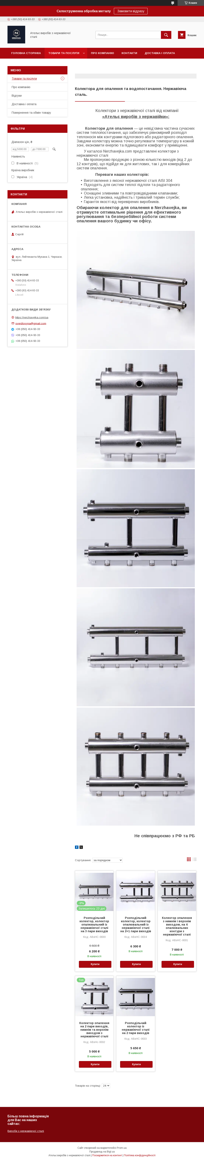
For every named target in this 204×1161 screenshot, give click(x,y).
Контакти (129, 53)
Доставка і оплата (160, 53)
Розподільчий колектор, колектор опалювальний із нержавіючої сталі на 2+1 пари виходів (135, 924)
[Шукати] (166, 35)
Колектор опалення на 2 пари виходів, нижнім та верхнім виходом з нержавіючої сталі (94, 1029)
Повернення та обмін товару (35, 63)
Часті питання (78, 63)
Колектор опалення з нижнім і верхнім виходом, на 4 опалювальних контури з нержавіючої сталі (177, 926)
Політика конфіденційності (139, 1155)
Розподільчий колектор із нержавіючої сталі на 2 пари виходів (135, 1028)
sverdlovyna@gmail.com (30, 323)
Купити (95, 964)
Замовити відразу (130, 11)
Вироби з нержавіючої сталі (25, 1131)
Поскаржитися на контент (107, 1155)
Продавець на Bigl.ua (102, 1151)
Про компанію (102, 53)
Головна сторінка (26, 53)
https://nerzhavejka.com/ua (31, 317)
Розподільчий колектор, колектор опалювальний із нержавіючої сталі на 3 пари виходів (94, 924)
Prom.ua (122, 1147)
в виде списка (195, 860)
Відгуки (17, 95)
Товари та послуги (63, 53)
